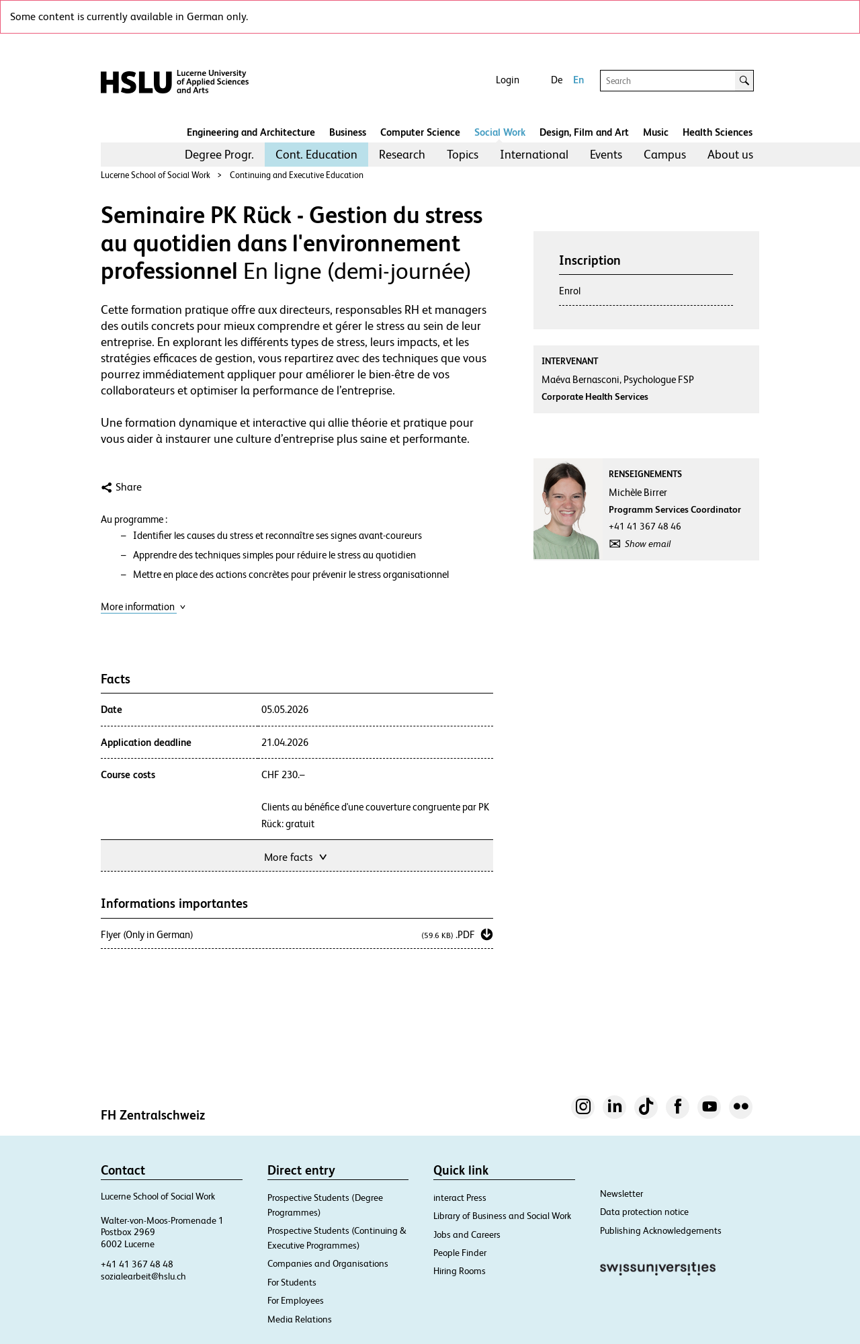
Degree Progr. (219, 154)
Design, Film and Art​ (584, 132)
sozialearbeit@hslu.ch (143, 1276)
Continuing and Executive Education (296, 175)
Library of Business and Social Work (502, 1215)
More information (143, 606)
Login (507, 79)
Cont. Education (316, 154)
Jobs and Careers (467, 1234)
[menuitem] (219, 154)
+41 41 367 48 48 (137, 1264)
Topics (462, 154)
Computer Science (420, 132)
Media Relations (299, 1319)
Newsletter (621, 1193)
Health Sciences (717, 132)
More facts (296, 856)
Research (402, 154)
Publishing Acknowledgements (661, 1230)
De (556, 79)
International (534, 154)
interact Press (459, 1197)
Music (656, 132)
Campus (665, 154)
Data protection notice (644, 1211)
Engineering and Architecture (251, 132)
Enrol (569, 290)
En (578, 79)
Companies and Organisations (327, 1263)
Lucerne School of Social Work (155, 175)
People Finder (459, 1252)
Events (606, 154)
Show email (648, 543)
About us (730, 154)
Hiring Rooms (459, 1270)
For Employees (295, 1300)
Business (347, 132)
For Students (291, 1282)
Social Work (499, 132)
